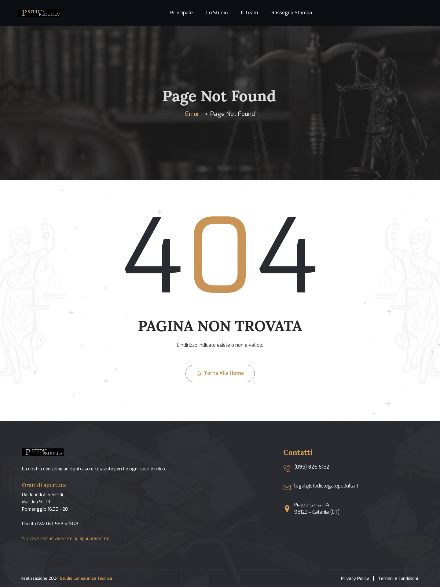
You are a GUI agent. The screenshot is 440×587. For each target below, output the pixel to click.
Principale (181, 12)
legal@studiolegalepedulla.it (326, 486)
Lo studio (217, 12)
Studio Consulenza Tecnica (86, 578)
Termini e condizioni (398, 579)
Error (192, 114)
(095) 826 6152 (311, 467)
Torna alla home (220, 373)
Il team (249, 12)
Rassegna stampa (291, 12)
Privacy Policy (355, 579)
